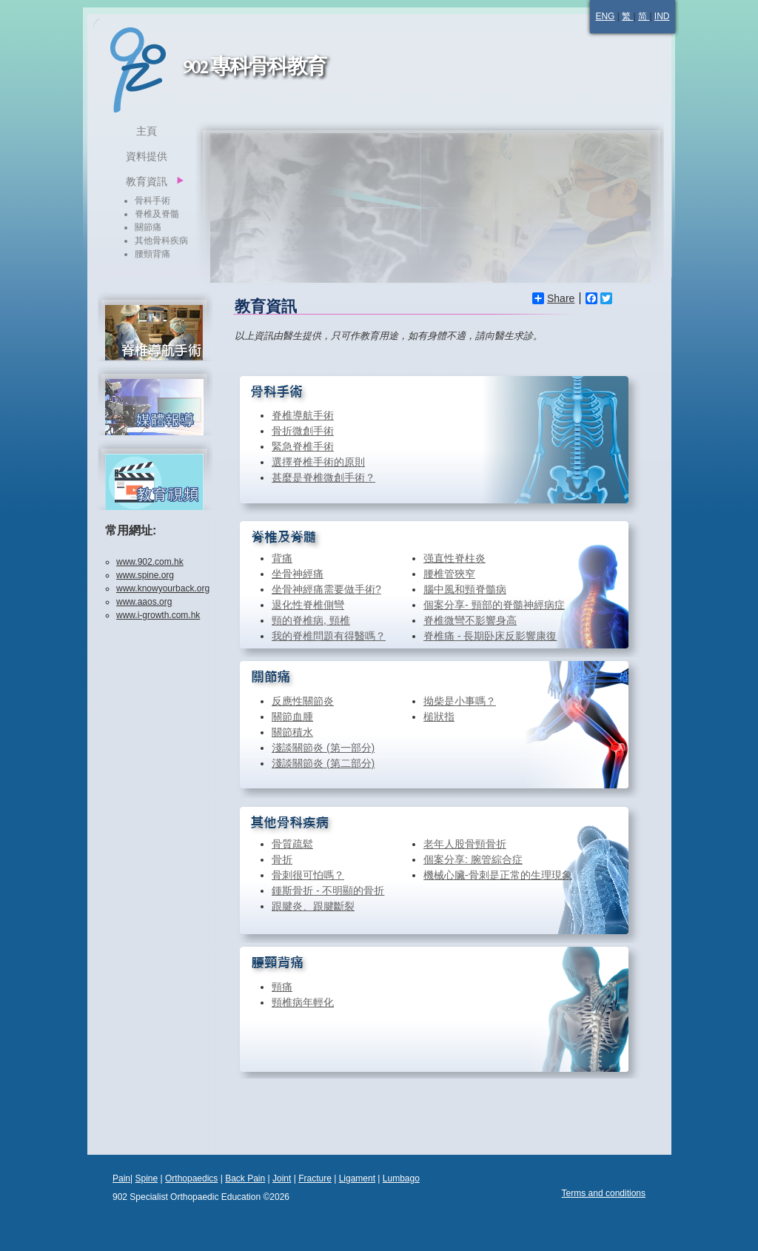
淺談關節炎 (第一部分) (323, 748)
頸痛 (282, 987)
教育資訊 (146, 181)
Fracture (315, 1178)
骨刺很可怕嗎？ (308, 875)
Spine (146, 1178)
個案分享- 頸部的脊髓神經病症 (494, 605)
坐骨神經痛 (297, 574)
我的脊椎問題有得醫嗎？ (329, 636)
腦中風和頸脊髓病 (464, 589)
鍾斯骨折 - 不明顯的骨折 (328, 890)
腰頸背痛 (152, 254)
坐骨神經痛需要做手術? (326, 589)
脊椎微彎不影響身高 (470, 620)
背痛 (282, 558)
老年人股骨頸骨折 (464, 844)
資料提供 (146, 156)
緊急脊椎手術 (303, 446)
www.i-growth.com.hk (158, 615)
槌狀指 (439, 716)
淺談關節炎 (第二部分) (323, 763)
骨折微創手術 (303, 431)
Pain (121, 1178)
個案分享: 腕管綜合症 (473, 859)
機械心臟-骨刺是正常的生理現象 (497, 875)
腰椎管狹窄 (449, 574)
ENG (604, 16)
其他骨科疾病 (161, 240)
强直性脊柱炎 (454, 558)
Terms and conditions (603, 1193)
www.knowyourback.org (162, 588)
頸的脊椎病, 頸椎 (311, 620)
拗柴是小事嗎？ (459, 701)
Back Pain (245, 1178)
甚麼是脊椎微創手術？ (323, 477)
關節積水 (292, 732)
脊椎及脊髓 (157, 214)
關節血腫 (292, 716)
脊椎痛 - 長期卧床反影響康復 (490, 636)
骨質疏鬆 (292, 844)
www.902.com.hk (150, 562)
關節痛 (148, 227)
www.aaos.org (144, 602)
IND (662, 16)
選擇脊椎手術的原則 (318, 462)
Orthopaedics (191, 1178)
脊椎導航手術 (303, 415)
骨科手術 (152, 200)
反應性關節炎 (303, 701)
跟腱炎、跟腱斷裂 (313, 906)
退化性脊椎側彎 (308, 605)
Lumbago (401, 1178)
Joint (281, 1178)
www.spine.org (145, 575)
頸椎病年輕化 (303, 1002)
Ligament (357, 1178)
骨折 (282, 859)
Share (553, 298)
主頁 (146, 131)
